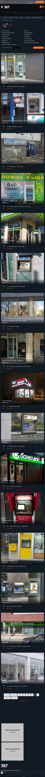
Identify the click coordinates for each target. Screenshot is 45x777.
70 (18, 694)
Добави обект (39, 1)
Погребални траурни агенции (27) (9, 44)
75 (32, 694)
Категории (11, 17)
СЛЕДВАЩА (7, 697)
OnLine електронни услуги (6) (8, 32)
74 (29, 694)
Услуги (21, 17)
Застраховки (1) (27, 34)
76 (35, 694)
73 (26, 694)
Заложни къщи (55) (28, 32)
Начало (5, 17)
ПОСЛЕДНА (14, 697)
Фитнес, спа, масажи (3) (29, 40)
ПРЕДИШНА (13, 694)
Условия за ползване (37, 17)
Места (16, 17)
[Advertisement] (12, 713)
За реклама (27, 17)
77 (37, 694)
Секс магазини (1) (28, 38)
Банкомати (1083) (5, 34)
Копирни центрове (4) (6, 38)
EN (43, 6)
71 (21, 694)
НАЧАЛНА (6, 694)
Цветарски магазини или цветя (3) (31, 42)
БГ (40, 6)
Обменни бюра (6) (6, 42)
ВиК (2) (25, 30)
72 (24, 694)
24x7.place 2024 (15, 770)
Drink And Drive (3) (6, 30)
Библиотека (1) (5, 36)
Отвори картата (38, 47)
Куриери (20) (4, 40)
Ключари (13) (27, 36)
